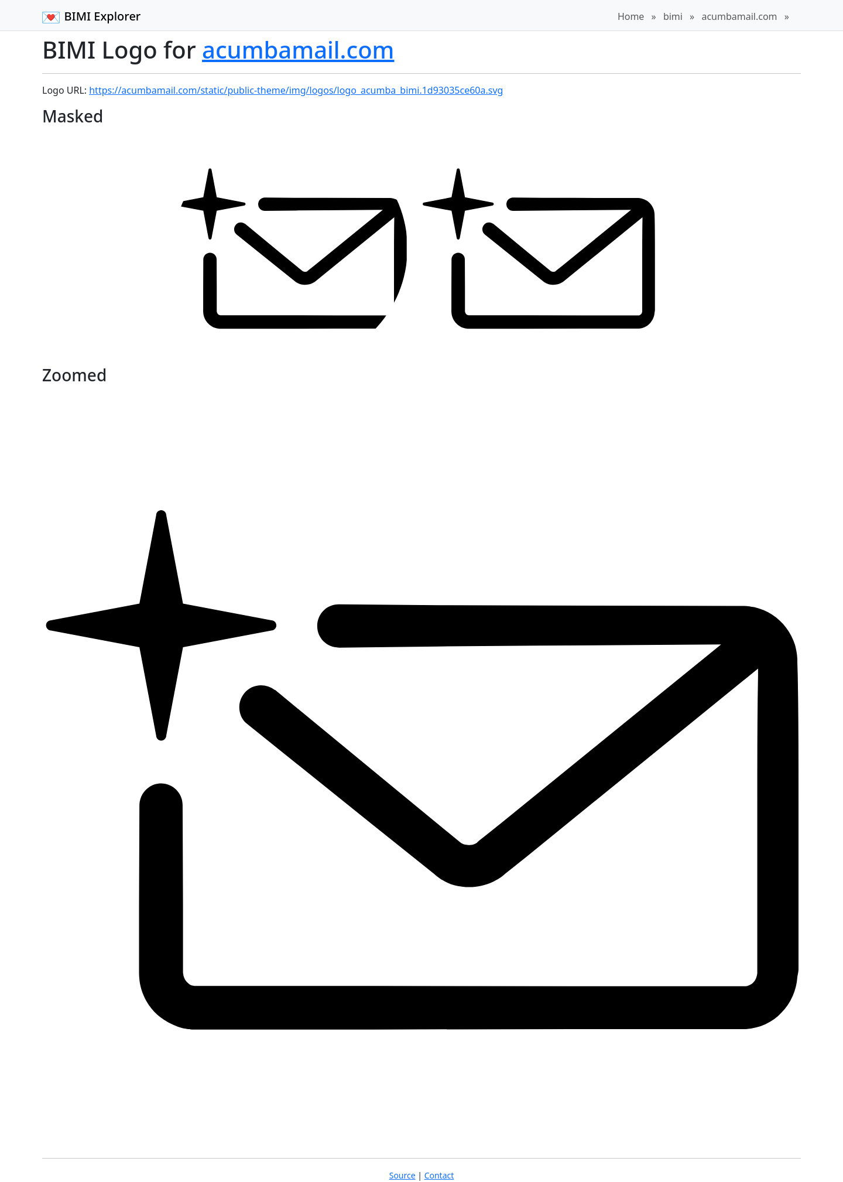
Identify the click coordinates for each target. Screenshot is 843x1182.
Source (402, 1175)
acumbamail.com (739, 16)
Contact (439, 1175)
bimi (673, 16)
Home (631, 16)
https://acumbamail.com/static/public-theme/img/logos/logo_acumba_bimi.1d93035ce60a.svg (296, 90)
